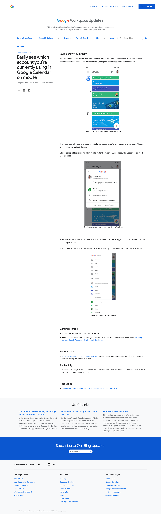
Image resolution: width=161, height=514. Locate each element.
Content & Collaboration (48, 38)
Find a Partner (65, 489)
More (112, 38)
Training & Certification (69, 502)
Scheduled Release (47, 83)
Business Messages (113, 492)
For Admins (103, 6)
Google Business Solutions (115, 489)
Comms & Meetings (25, 38)
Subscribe (146, 6)
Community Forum (21, 485)
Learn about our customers (116, 411)
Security (63, 479)
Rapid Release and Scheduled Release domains (79, 356)
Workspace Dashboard (23, 492)
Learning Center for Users (24, 482)
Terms (64, 511)
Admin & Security (83, 38)
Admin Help (18, 479)
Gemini (67, 38)
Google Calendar (23, 83)
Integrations (64, 499)
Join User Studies (112, 495)
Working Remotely (67, 485)
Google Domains (111, 482)
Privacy (60, 511)
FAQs (62, 495)
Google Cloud (110, 479)
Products (93, 6)
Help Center (114, 6)
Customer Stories (66, 482)
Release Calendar (127, 6)
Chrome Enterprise (112, 485)
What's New (18, 495)
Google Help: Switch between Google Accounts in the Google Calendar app (90, 388)
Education (100, 38)
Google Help (19, 489)
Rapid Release (35, 83)
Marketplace (65, 492)
